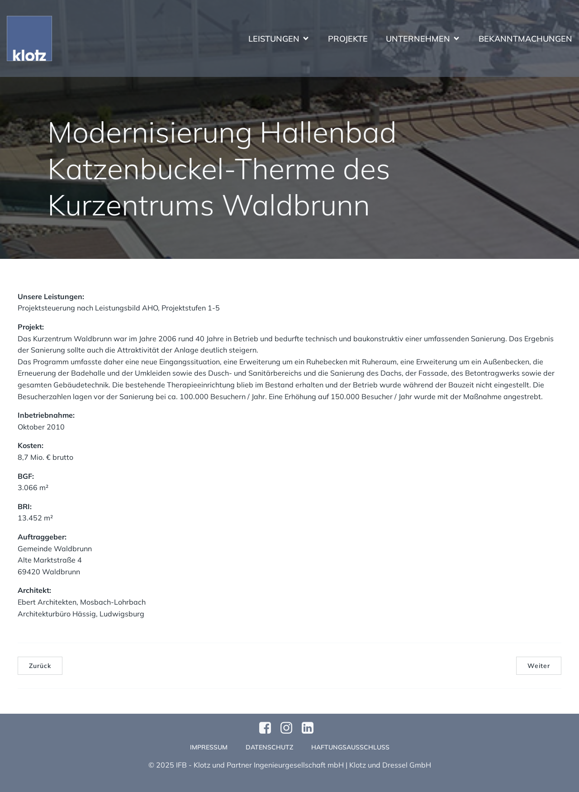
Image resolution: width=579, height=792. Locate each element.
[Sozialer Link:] (311, 728)
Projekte (348, 38)
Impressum (209, 747)
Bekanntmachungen (525, 38)
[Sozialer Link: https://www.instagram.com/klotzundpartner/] (289, 728)
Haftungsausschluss (350, 747)
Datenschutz (269, 747)
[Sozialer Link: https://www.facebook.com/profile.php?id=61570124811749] (268, 728)
